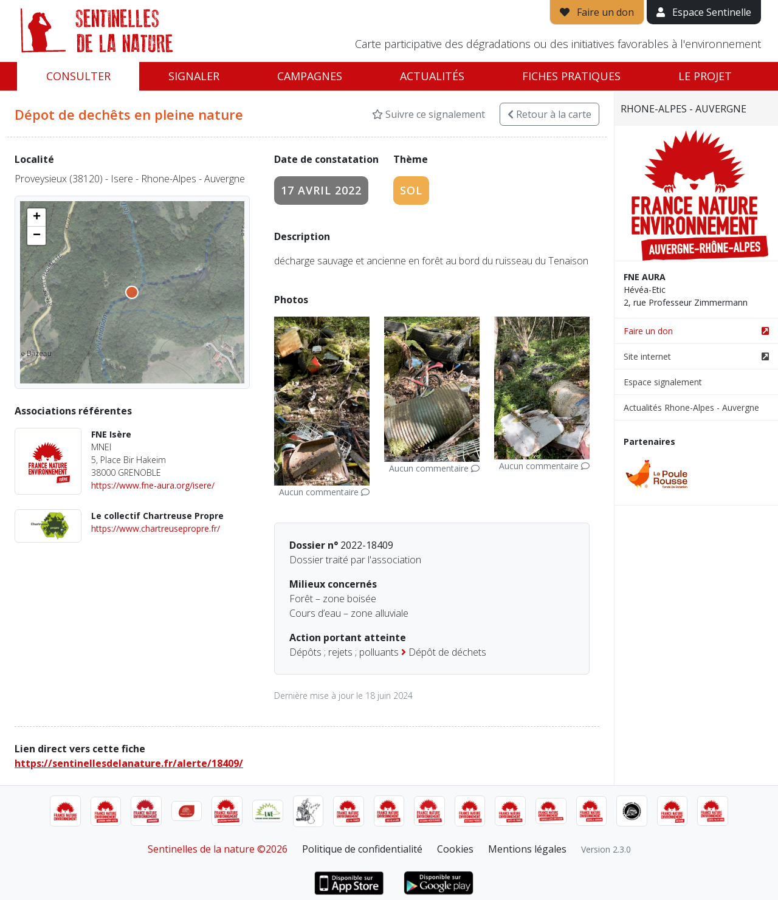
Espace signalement (663, 382)
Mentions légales (527, 849)
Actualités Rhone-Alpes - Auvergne (691, 407)
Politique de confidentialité (362, 849)
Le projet (705, 76)
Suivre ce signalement (428, 114)
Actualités (432, 76)
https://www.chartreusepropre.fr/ (155, 528)
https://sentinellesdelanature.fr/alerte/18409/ (129, 763)
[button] (36, 217)
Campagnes (309, 76)
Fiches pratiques (571, 76)
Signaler (193, 76)
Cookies (455, 849)
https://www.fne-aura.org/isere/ (153, 485)
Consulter (78, 76)
